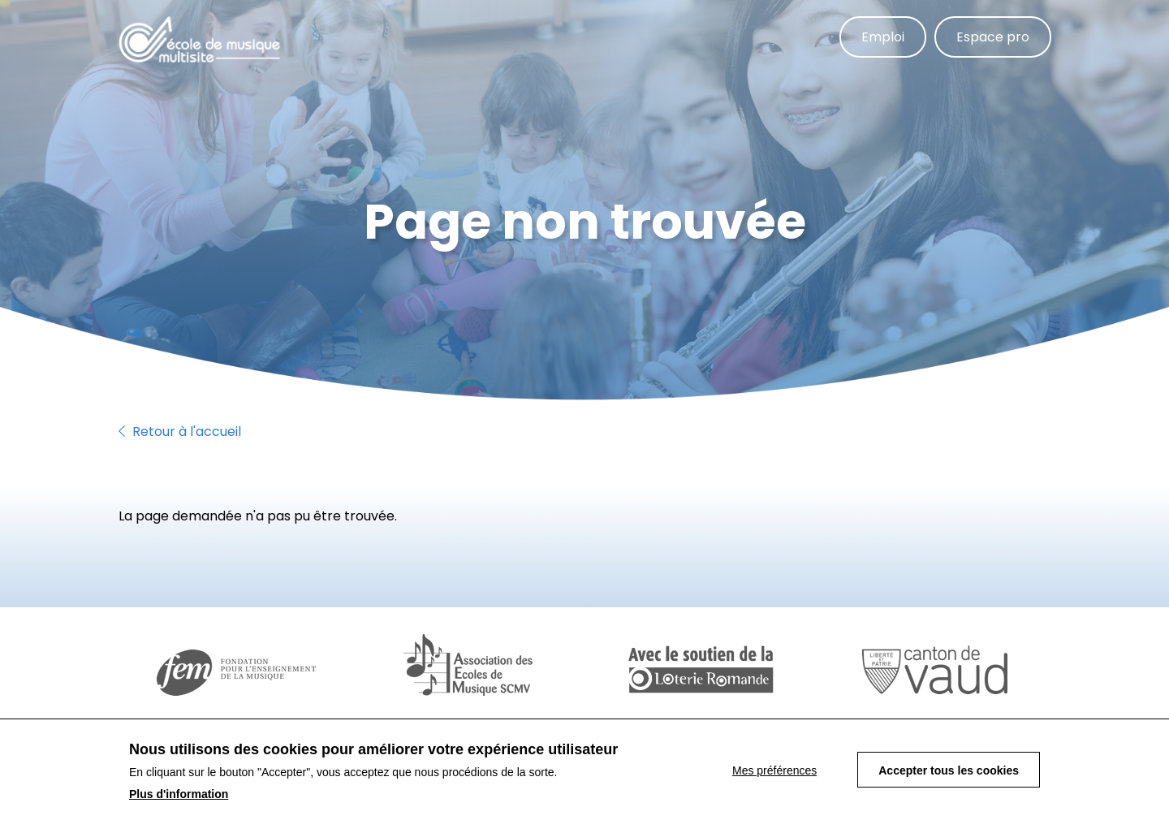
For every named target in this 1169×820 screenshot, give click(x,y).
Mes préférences (774, 772)
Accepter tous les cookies (948, 772)
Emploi (882, 37)
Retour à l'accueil (180, 431)
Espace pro (992, 37)
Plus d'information (178, 796)
